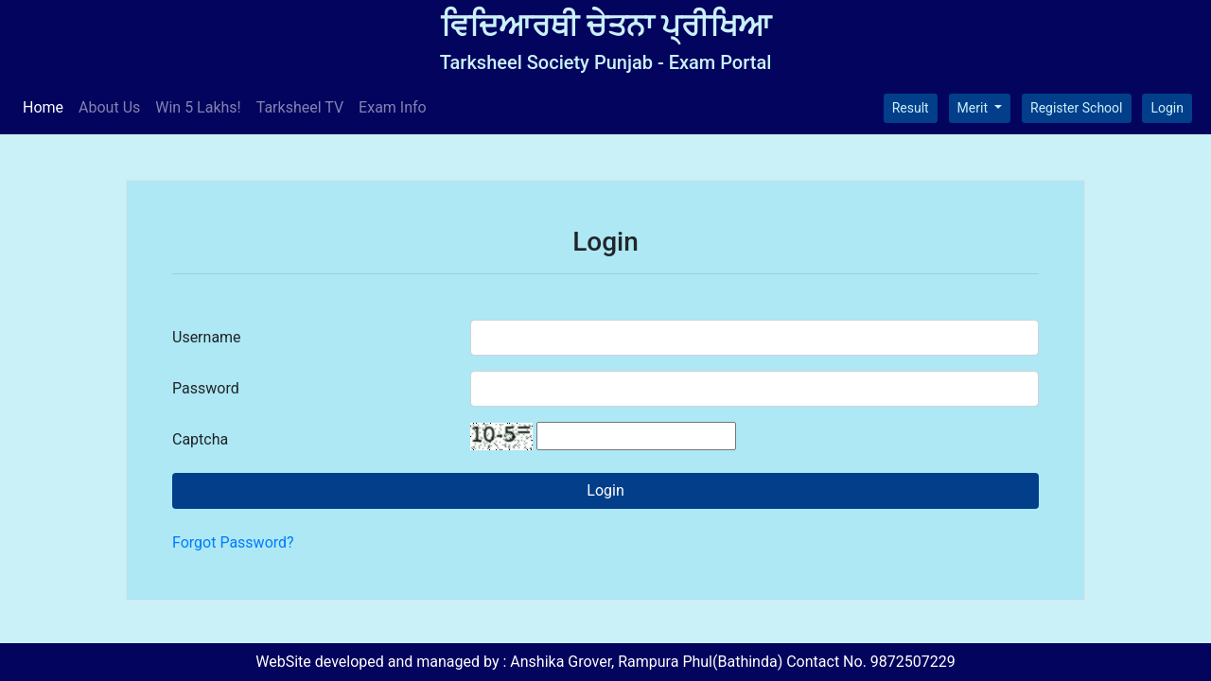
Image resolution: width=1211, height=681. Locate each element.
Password (205, 388)
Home (47, 106)
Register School (1076, 107)
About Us (109, 107)
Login (1167, 107)
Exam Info (393, 107)
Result (910, 107)
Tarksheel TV (299, 107)
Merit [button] (974, 107)
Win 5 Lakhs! (197, 107)
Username (206, 337)
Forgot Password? (233, 542)
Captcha (200, 439)
